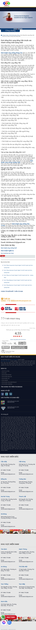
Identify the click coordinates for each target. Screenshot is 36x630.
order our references (22, 308)
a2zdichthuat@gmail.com (23, 300)
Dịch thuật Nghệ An (7, 250)
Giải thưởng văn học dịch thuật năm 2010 (13, 407)
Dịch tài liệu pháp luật (7, 376)
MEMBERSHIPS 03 (15, 343)
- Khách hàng (32, 328)
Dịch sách (4, 372)
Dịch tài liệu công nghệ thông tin (9, 382)
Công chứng (5, 35)
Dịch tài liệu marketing (7, 384)
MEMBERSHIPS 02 (10, 343)
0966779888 (10, 617)
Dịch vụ (3, 368)
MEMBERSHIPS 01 (3, 343)
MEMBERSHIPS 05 (5, 347)
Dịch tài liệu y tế (5, 378)
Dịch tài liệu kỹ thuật (6, 374)
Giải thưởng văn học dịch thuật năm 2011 (13, 402)
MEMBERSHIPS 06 (19, 347)
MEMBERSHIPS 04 (22, 343)
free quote (8, 308)
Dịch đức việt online (5, 360)
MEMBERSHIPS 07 (8, 351)
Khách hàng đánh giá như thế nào (18, 339)
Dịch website (5, 380)
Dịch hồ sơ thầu (5, 371)
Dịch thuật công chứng (14, 35)
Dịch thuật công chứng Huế (9, 248)
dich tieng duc (14, 359)
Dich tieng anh (6, 4)
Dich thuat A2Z (4, 629)
